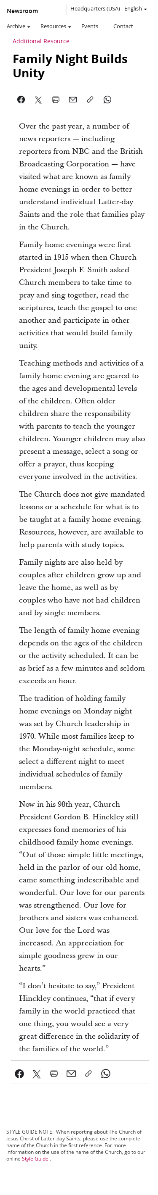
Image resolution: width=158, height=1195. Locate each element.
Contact (123, 26)
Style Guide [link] (35, 1158)
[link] (19, 1073)
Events (89, 26)
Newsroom (22, 11)
